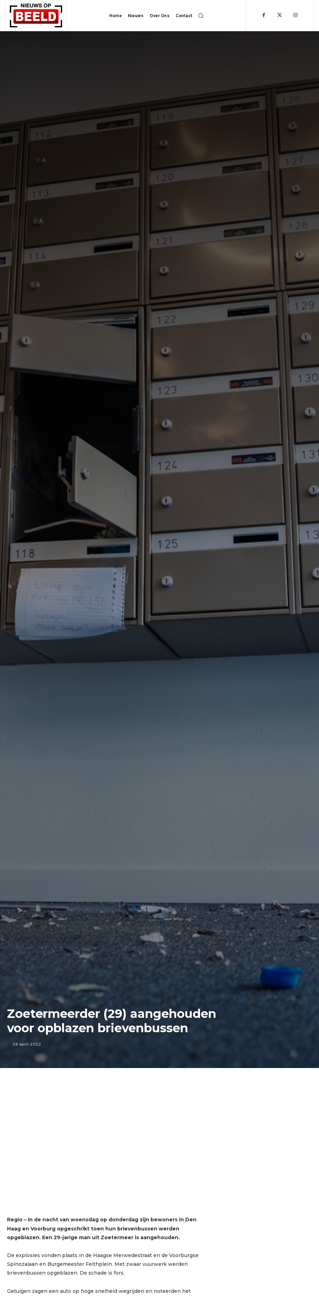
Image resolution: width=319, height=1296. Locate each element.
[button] (201, 15)
